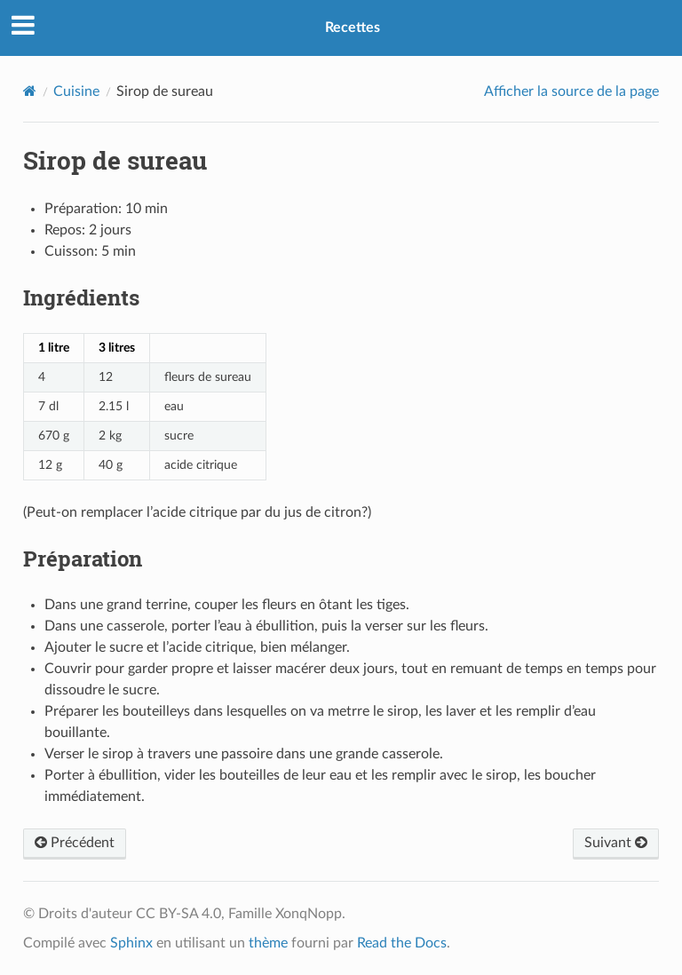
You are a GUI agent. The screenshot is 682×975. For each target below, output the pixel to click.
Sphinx (131, 943)
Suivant (615, 843)
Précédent (75, 843)
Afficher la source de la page (571, 91)
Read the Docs (402, 943)
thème (268, 943)
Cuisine (76, 91)
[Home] (29, 91)
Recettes (352, 27)
